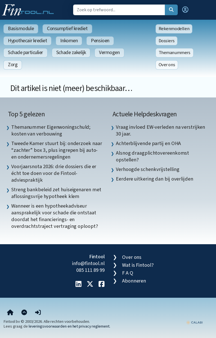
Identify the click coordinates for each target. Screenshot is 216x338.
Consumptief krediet (67, 28)
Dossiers (167, 40)
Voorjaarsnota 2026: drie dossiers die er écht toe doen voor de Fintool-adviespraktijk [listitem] (53, 173)
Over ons (167, 64)
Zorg (12, 64)
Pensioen (100, 40)
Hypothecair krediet (27, 40)
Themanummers (174, 52)
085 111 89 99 (90, 270)
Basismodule (21, 28)
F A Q (127, 273)
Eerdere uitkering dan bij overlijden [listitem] (154, 179)
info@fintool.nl (88, 263)
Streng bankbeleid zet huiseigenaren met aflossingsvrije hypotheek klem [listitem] (56, 193)
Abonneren (134, 280)
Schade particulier (25, 52)
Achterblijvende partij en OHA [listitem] (148, 143)
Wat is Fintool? (138, 265)
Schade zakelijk (71, 52)
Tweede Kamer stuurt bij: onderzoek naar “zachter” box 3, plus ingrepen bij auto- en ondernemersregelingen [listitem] (56, 150)
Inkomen (69, 40)
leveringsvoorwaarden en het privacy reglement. (69, 326)
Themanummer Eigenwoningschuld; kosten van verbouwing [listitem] (51, 130)
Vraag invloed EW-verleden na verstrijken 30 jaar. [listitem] (160, 130)
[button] (185, 10)
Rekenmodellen (174, 28)
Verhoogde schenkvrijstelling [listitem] (147, 169)
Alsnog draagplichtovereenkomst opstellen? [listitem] (152, 156)
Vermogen (109, 52)
